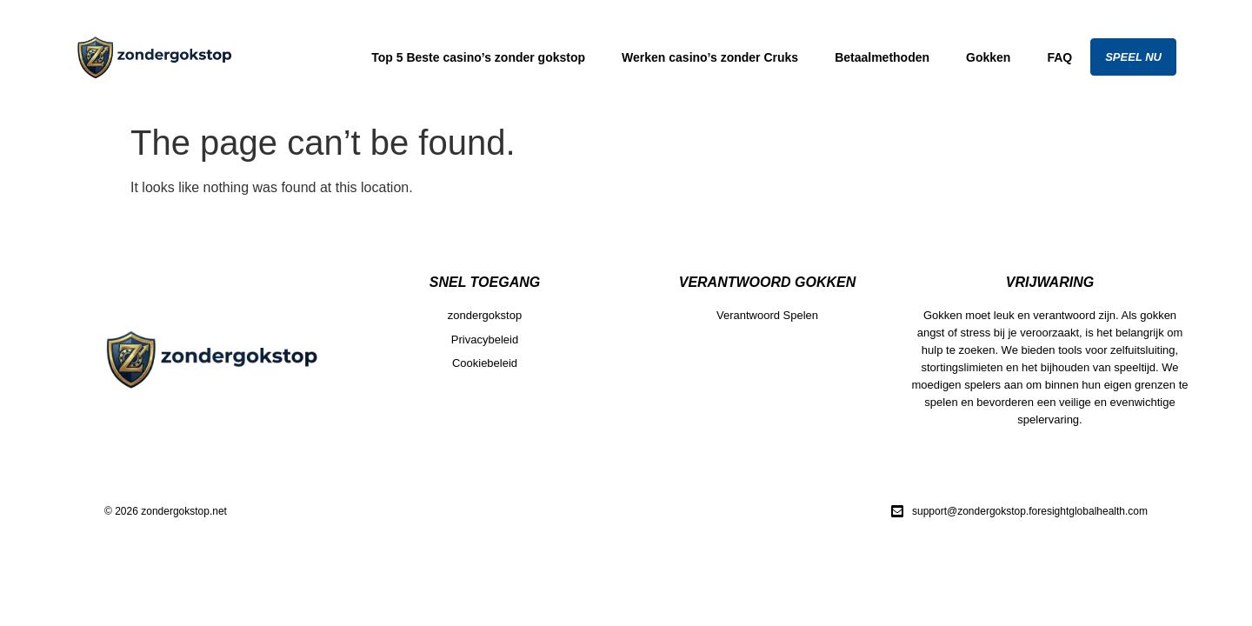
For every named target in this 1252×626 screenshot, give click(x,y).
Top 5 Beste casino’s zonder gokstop (478, 57)
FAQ (1059, 57)
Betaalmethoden (882, 57)
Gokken (988, 57)
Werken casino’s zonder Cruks (710, 57)
